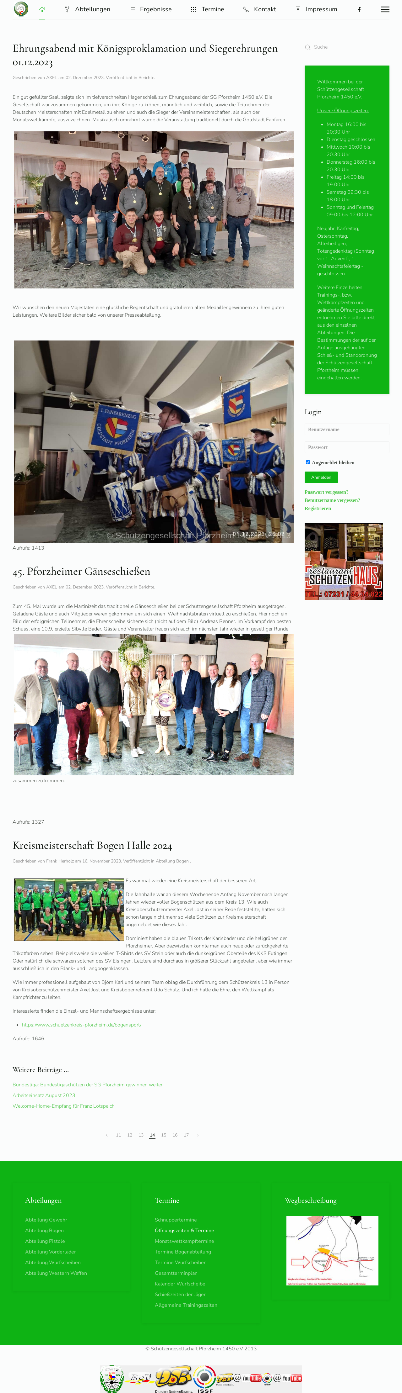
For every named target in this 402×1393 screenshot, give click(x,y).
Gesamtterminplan (176, 1273)
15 (163, 1135)
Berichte (146, 78)
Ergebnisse (150, 9)
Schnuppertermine (176, 1219)
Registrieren (318, 508)
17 (186, 1135)
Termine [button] (207, 9)
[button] (42, 9)
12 (129, 1135)
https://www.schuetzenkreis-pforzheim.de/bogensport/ (81, 1024)
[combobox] (347, 47)
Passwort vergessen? (327, 491)
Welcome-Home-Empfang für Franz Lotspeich (64, 1106)
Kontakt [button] (259, 9)
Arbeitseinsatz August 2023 (44, 1095)
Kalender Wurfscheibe (180, 1283)
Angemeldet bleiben (330, 462)
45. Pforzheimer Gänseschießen (81, 571)
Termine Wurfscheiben (181, 1262)
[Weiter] (196, 1135)
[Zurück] (107, 1135)
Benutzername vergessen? (332, 500)
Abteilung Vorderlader (50, 1251)
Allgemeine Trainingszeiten (186, 1305)
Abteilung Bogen (173, 861)
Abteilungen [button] (87, 9)
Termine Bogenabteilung (183, 1251)
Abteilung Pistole (45, 1241)
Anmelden (321, 477)
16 (174, 1135)
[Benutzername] (347, 429)
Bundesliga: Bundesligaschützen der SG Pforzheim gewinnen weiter (87, 1084)
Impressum (316, 9)
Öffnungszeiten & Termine (184, 1230)
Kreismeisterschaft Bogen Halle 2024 (92, 845)
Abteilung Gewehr (46, 1219)
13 (141, 1135)
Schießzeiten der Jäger (180, 1294)
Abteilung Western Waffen (56, 1273)
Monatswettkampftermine (184, 1241)
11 (118, 1135)
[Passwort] (347, 447)
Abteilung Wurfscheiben (53, 1262)
